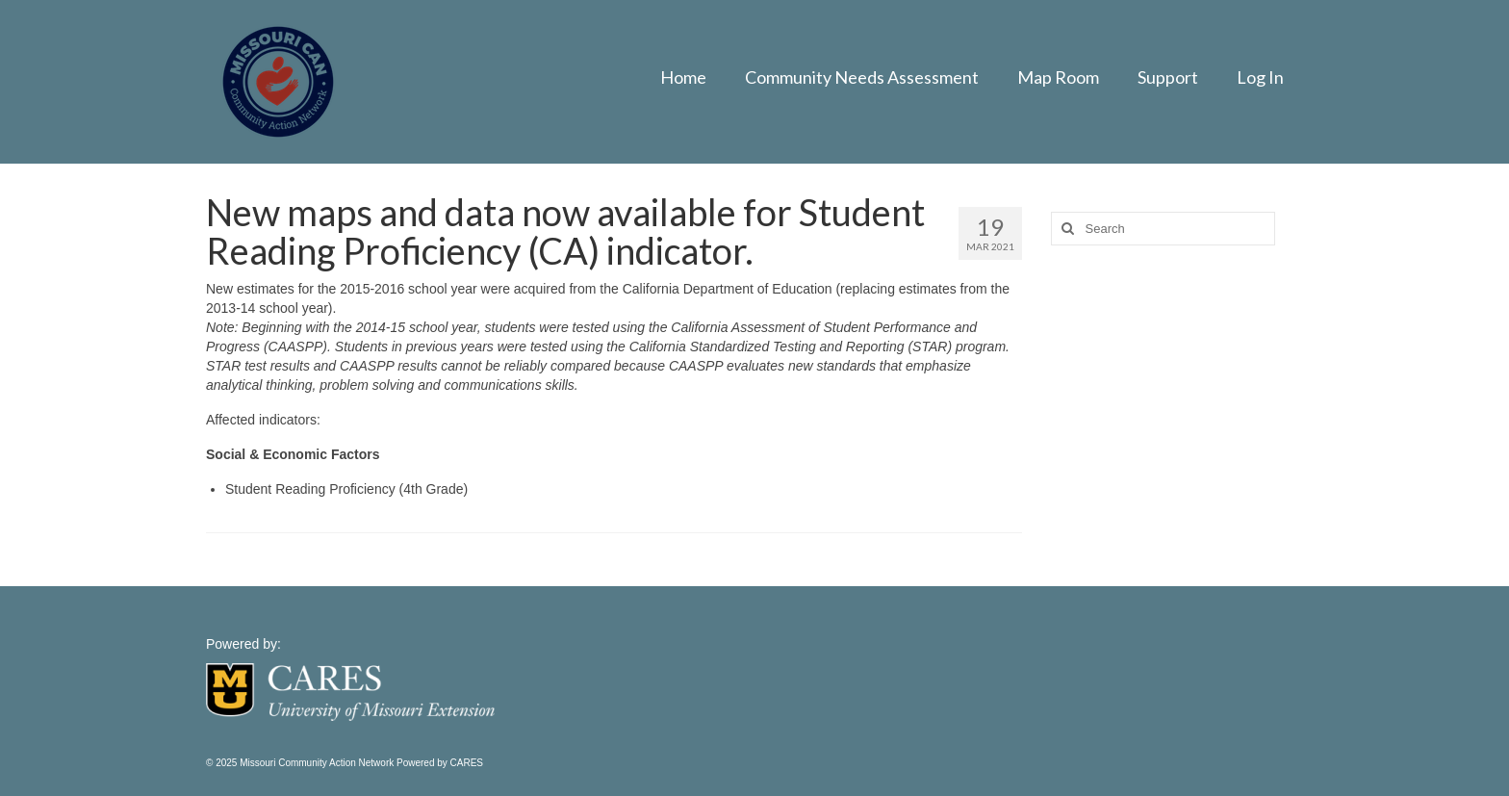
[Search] (1065, 228)
